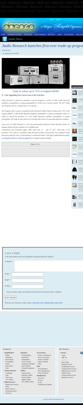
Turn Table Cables (28, 382)
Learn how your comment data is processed (47, 303)
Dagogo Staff (8, 53)
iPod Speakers (43, 369)
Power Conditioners (44, 355)
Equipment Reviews (14, 34)
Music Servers (10, 389)
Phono (7, 364)
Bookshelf (25, 357)
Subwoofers (26, 359)
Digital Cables (26, 379)
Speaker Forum (67, 364)
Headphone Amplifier (45, 384)
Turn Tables (9, 379)
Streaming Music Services (11, 392)
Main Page (65, 362)
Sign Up (64, 357)
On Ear (40, 380)
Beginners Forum (67, 377)
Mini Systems (26, 366)
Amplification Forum (68, 366)
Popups (34, 404)
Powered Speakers (28, 368)
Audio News (28, 34)
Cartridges (8, 373)
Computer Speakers (28, 364)
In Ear (40, 382)
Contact (58, 19)
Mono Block (9, 359)
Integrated (8, 357)
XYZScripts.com (47, 404)
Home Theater (26, 362)
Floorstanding (26, 355)
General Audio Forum (69, 375)
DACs (7, 387)
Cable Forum (66, 373)
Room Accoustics (43, 357)
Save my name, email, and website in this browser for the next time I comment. (34, 292)
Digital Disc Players (11, 384)
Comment (9, 261)
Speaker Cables (27, 375)
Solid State (9, 366)
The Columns (69, 34)
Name (7, 274)
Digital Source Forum (69, 371)
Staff (51, 19)
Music (60, 34)
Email (7, 280)
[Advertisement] (41, 9)
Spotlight (51, 34)
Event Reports (40, 34)
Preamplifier (9, 362)
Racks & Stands (43, 359)
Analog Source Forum (69, 369)
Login (63, 355)
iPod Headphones (44, 371)
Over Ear (41, 378)
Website (7, 286)
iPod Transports (43, 373)
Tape (7, 375)
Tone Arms (9, 377)
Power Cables (26, 377)
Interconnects (26, 373)
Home (3, 34)
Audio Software (43, 362)
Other (40, 364)
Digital (7, 355)
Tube (7, 368)
